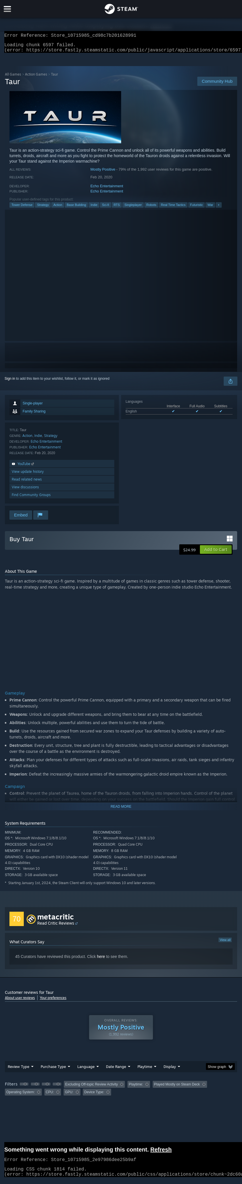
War (210, 208)
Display (170, 1070)
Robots (151, 208)
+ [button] (218, 208)
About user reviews (20, 1001)
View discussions (25, 490)
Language (86, 1070)
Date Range (116, 1070)
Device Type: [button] (94, 1096)
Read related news (27, 483)
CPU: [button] (50, 1096)
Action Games (36, 78)
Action (57, 208)
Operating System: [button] (20, 1096)
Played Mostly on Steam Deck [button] (177, 1088)
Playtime (144, 1070)
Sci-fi (105, 208)
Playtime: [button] (136, 1088)
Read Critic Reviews (55, 926)
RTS (117, 208)
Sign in (10, 382)
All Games (13, 78)
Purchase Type (53, 1070)
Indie (93, 208)
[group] (121, 1091)
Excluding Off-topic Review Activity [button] (91, 1088)
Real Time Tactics (173, 208)
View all (225, 943)
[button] (216, 553)
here (101, 960)
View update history (28, 475)
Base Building (76, 208)
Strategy (43, 208)
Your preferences (53, 1001)
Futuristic (196, 208)
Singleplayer (133, 208)
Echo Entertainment (106, 189)
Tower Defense (21, 208)
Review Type (18, 1070)
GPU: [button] (69, 1096)
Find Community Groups (31, 498)
